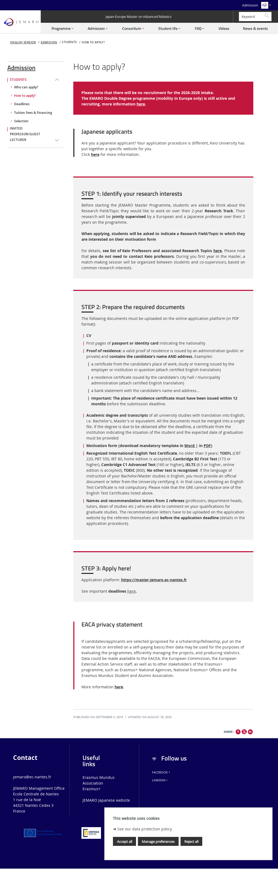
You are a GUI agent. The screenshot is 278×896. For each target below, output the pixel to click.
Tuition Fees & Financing (33, 113)
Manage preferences (158, 841)
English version (23, 42)
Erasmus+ (91, 788)
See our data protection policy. (145, 828)
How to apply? (93, 42)
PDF (207, 445)
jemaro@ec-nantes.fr (32, 776)
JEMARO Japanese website (106, 800)
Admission (250, 5)
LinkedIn (160, 780)
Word (190, 445)
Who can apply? (26, 87)
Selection (21, 121)
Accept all (124, 841)
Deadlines (22, 104)
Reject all (191, 841)
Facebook (161, 772)
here (141, 104)
